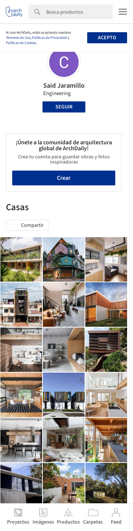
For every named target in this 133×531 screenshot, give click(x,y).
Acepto (107, 37)
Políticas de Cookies (21, 43)
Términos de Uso (18, 37)
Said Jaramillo (64, 85)
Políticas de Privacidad (49, 37)
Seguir (63, 107)
